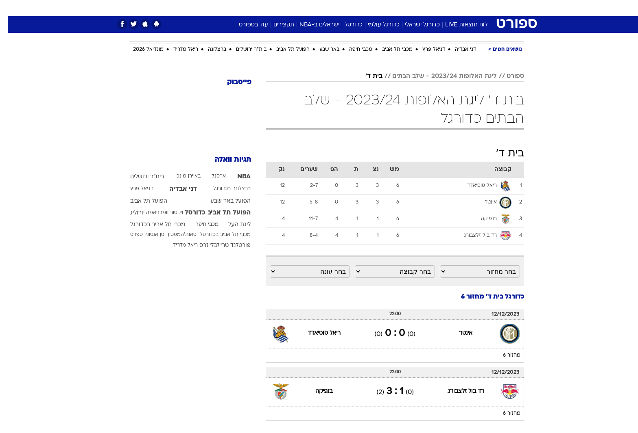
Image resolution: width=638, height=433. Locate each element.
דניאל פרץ (426, 49)
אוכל (339, 8)
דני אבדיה (457, 49)
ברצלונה (209, 49)
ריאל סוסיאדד (316, 333)
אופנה (226, 8)
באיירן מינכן (180, 176)
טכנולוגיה (256, 8)
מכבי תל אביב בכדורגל (149, 224)
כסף (360, 8)
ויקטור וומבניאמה (156, 212)
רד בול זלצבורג (458, 391)
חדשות (463, 8)
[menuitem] (458, 8)
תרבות (408, 8)
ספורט (435, 8)
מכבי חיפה (353, 49)
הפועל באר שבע (223, 201)
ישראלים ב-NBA (312, 25)
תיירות (286, 8)
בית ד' (366, 76)
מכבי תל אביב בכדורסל (217, 234)
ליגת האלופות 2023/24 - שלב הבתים (437, 76)
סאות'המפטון (174, 234)
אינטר (458, 333)
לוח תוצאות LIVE (458, 25)
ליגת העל (232, 224)
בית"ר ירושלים (243, 49)
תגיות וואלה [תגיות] (225, 159)
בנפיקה (316, 391)
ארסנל (211, 176)
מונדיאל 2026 (140, 49)
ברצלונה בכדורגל (224, 188)
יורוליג (129, 213)
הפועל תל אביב (285, 49)
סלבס (383, 8)
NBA (236, 176)
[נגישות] (11, 8)
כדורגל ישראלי (414, 25)
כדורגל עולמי (376, 25)
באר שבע (322, 49)
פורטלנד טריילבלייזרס (217, 245)
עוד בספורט (245, 25)
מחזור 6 (504, 355)
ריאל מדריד (178, 49)
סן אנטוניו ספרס (139, 234)
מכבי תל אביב (389, 49)
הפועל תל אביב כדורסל (210, 213)
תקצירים (276, 25)
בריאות (314, 8)
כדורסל (346, 25)
